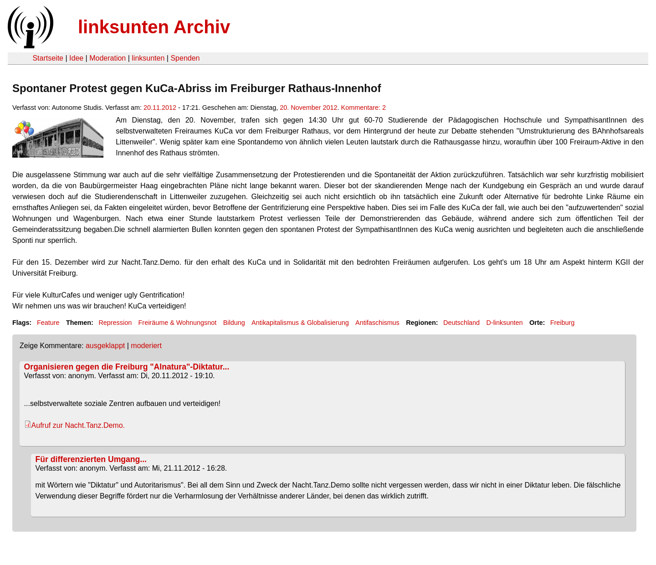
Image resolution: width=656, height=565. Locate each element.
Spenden (185, 58)
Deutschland (461, 322)
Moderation (107, 58)
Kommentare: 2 (363, 107)
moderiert (146, 345)
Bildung (234, 322)
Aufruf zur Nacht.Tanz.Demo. (78, 425)
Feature (48, 322)
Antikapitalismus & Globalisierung (300, 322)
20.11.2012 (160, 107)
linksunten (148, 58)
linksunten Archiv (154, 27)
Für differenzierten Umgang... (91, 459)
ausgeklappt (105, 345)
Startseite (47, 58)
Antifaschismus (377, 322)
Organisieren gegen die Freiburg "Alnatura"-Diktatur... (127, 366)
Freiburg (562, 322)
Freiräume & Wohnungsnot (177, 322)
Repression (115, 322)
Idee (76, 58)
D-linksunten (504, 322)
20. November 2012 (308, 107)
